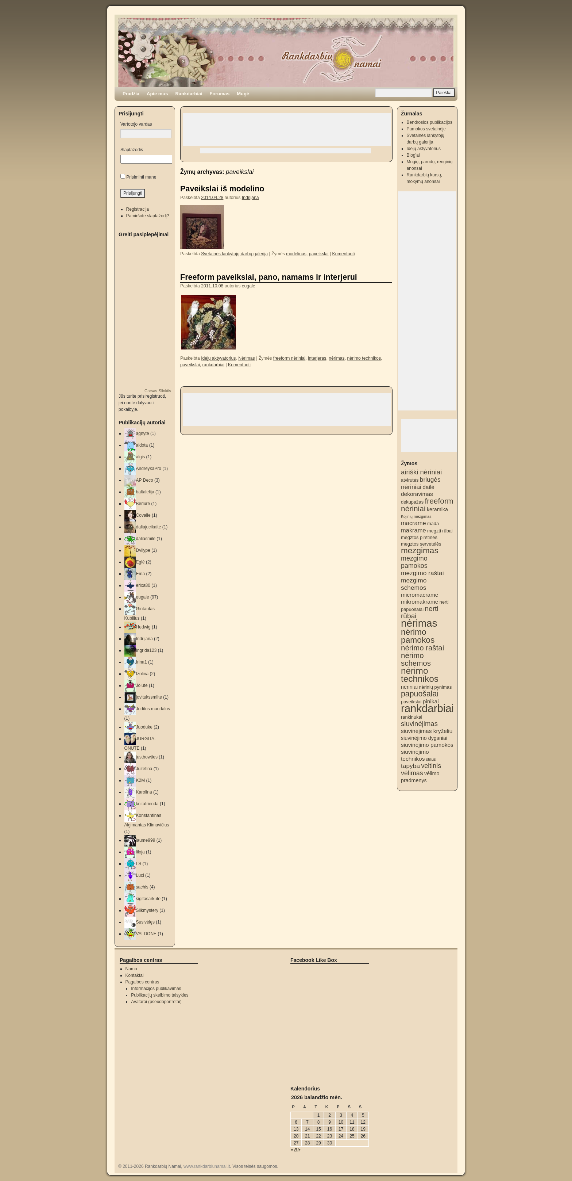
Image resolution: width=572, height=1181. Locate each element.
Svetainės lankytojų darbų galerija (234, 253)
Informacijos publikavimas (156, 988)
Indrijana (250, 197)
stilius (431, 759)
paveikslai (319, 253)
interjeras (317, 358)
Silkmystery (147, 910)
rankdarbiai (213, 364)
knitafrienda (147, 803)
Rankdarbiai (188, 93)
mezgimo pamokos (414, 562)
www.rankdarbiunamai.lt (206, 1166)
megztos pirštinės (419, 537)
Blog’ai (413, 155)
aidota (142, 445)
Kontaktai (134, 975)
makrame (413, 530)
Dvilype (143, 550)
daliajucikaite (148, 527)
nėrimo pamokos (417, 636)
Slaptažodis (131, 149)
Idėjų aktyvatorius (218, 358)
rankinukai (411, 717)
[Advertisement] (287, 129)
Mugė (243, 93)
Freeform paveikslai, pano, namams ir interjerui (268, 277)
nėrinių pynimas (435, 687)
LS (139, 863)
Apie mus (157, 93)
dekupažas (412, 502)
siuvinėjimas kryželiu (426, 731)
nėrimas (337, 358)
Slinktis (165, 391)
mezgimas (419, 550)
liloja (140, 852)
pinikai (431, 701)
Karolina (144, 792)
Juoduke (144, 727)
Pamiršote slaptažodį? (147, 215)
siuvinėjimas (419, 723)
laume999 (145, 840)
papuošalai (419, 693)
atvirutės (409, 480)
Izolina (142, 673)
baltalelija (145, 491)
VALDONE (146, 933)
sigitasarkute (148, 898)
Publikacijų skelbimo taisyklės (159, 995)
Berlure (143, 503)
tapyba (410, 765)
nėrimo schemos (416, 659)
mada (433, 523)
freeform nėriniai (289, 358)
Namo (131, 968)
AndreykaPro (148, 468)
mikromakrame (419, 602)
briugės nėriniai (421, 483)
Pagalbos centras (142, 982)
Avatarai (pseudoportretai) (156, 1001)
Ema (140, 573)
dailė (428, 487)
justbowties (147, 757)
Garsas (150, 391)
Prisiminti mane (141, 177)
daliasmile (145, 538)
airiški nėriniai (421, 472)
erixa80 (143, 585)
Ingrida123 (146, 650)
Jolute (142, 685)
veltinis (431, 765)
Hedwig (143, 627)
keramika (437, 509)
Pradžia (131, 93)
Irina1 (141, 662)
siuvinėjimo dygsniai (424, 738)
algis (140, 456)
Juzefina (144, 768)
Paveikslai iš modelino (222, 188)
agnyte (142, 433)
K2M (140, 780)
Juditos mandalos (153, 708)
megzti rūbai (440, 531)
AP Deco (144, 480)
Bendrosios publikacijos (429, 122)
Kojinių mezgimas (416, 516)
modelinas (296, 253)
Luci (140, 875)
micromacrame (419, 595)
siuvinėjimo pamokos (427, 745)
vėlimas (412, 773)
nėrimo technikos (364, 358)
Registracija (137, 209)
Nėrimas (246, 358)
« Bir (296, 1150)
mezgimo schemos (413, 584)
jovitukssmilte (149, 697)
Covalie (143, 515)
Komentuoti (343, 253)
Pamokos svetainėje (426, 128)
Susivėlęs (145, 922)
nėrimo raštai (422, 647)
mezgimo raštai (422, 573)
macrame (413, 523)
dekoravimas (417, 494)
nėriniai (409, 687)
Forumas (220, 93)
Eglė (140, 562)
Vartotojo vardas (136, 124)
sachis (142, 887)
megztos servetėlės (421, 544)
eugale (248, 285)
